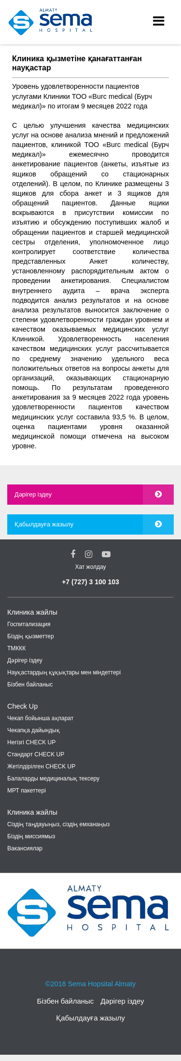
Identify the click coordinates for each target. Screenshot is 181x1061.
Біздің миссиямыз (31, 836)
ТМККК (16, 648)
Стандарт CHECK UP (35, 754)
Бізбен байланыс (30, 684)
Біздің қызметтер (30, 636)
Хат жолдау (90, 567)
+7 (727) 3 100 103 (90, 582)
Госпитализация (29, 624)
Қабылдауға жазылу (43, 524)
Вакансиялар (24, 848)
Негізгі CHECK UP (31, 742)
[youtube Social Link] (106, 554)
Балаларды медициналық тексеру (53, 778)
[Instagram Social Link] (89, 554)
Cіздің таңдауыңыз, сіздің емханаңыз (58, 824)
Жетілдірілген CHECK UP (41, 766)
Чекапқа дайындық (33, 730)
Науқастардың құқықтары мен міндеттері (64, 672)
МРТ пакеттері (26, 790)
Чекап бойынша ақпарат (40, 718)
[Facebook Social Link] (73, 554)
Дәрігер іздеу (33, 494)
